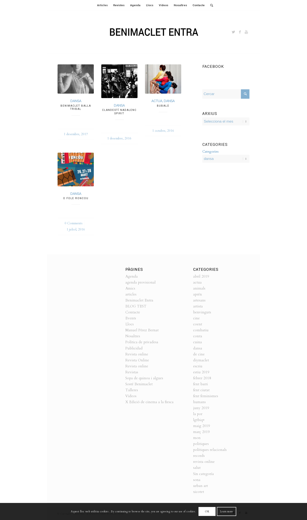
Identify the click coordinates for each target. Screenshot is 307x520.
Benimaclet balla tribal (76, 107)
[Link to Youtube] (246, 32)
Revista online (136, 354)
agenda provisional (140, 282)
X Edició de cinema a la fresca (149, 402)
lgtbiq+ (199, 419)
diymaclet (201, 360)
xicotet (198, 491)
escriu (197, 366)
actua (156, 101)
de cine (199, 354)
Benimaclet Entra (139, 300)
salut (197, 467)
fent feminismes (205, 396)
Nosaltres (132, 336)
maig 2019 (201, 425)
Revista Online (137, 360)
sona (196, 479)
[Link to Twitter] (233, 32)
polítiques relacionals (210, 449)
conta (197, 336)
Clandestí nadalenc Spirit (119, 112)
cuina (197, 342)
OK (207, 511)
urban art (200, 485)
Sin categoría (203, 473)
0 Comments (74, 223)
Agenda (131, 276)
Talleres (131, 390)
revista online (204, 461)
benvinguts (202, 312)
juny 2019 (201, 408)
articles (130, 294)
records (199, 455)
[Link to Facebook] (240, 32)
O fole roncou (75, 198)
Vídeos (130, 396)
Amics (130, 288)
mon (197, 437)
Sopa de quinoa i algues (144, 378)
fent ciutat (201, 390)
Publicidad (134, 348)
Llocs (129, 324)
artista (198, 306)
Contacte (132, 312)
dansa (75, 101)
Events (130, 318)
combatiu (201, 330)
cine (196, 318)
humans (199, 402)
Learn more (226, 511)
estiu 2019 (201, 372)
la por (197, 413)
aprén (197, 294)
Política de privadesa (141, 342)
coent (197, 324)
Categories (210, 151)
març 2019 (201, 431)
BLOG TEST (135, 306)
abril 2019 (201, 276)
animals (199, 288)
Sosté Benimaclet (139, 384)
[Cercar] (210, 5)
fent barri (200, 384)
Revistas (131, 372)
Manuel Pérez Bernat (142, 330)
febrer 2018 (202, 378)
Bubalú (163, 105)
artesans (199, 300)
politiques (201, 443)
